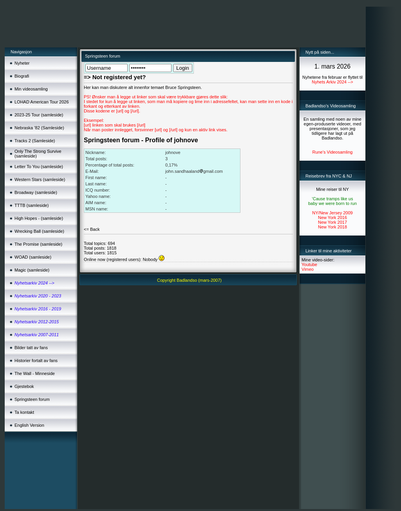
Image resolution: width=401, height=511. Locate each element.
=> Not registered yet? (115, 77)
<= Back (91, 229)
